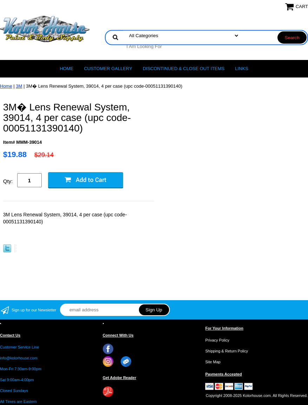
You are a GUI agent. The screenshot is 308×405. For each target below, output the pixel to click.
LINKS (241, 68)
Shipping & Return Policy (226, 351)
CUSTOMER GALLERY (108, 68)
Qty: (8, 181)
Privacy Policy (217, 340)
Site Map (212, 362)
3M (19, 86)
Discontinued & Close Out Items (184, 68)
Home (66, 68)
